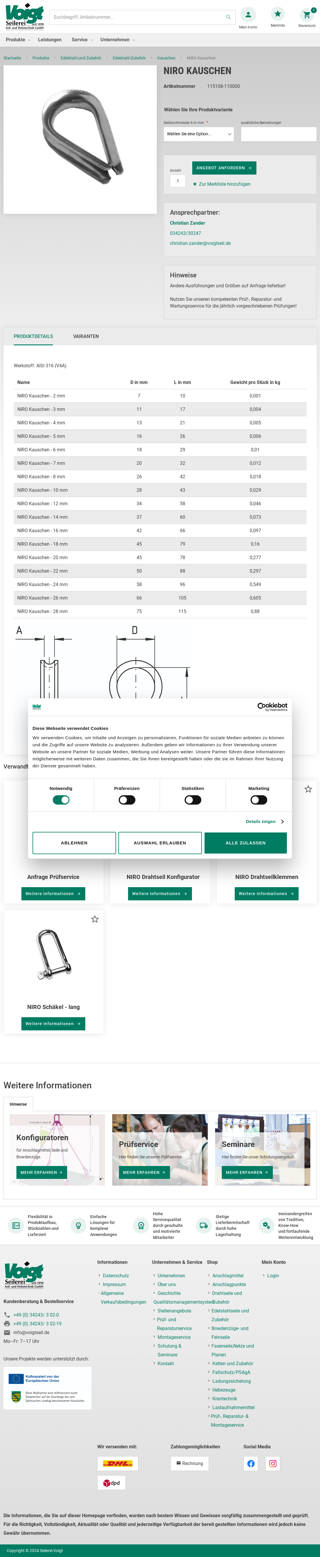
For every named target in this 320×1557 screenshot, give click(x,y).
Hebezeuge (223, 1390)
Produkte (41, 64)
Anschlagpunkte (229, 1285)
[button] (308, 795)
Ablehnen (74, 842)
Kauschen (166, 64)
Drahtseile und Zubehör (227, 1298)
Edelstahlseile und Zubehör (230, 1315)
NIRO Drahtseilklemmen (266, 882)
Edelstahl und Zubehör (81, 64)
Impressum (114, 1285)
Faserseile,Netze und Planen (233, 1350)
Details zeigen (260, 821)
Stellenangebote (174, 1311)
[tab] (33, 342)
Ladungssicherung (231, 1381)
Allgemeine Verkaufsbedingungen (123, 1298)
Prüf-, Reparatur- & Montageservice (229, 1421)
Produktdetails (33, 342)
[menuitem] (16, 45)
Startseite (13, 64)
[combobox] (142, 20)
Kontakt (166, 1364)
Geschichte (169, 1293)
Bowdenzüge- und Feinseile (230, 1333)
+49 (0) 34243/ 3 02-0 (36, 1315)
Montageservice (174, 1337)
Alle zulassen (246, 842)
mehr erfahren (39, 1172)
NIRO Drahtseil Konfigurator (163, 882)
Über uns (167, 1285)
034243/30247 (185, 239)
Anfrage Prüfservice (53, 882)
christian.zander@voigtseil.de (200, 249)
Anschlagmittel (228, 1276)
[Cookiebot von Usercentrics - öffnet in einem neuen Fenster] (261, 707)
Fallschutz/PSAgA (231, 1372)
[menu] (160, 45)
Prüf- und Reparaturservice (174, 1324)
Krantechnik (224, 1399)
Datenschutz (116, 1276)
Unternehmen (171, 1276)
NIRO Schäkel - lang (53, 1012)
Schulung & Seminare (169, 1350)
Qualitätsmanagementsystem (184, 1302)
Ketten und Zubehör (232, 1364)
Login (273, 1276)
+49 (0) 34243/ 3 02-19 (37, 1324)
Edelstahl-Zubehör (130, 64)
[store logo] (27, 20)
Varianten (86, 342)
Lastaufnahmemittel (233, 1408)
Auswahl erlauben (160, 842)
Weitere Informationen (50, 899)
